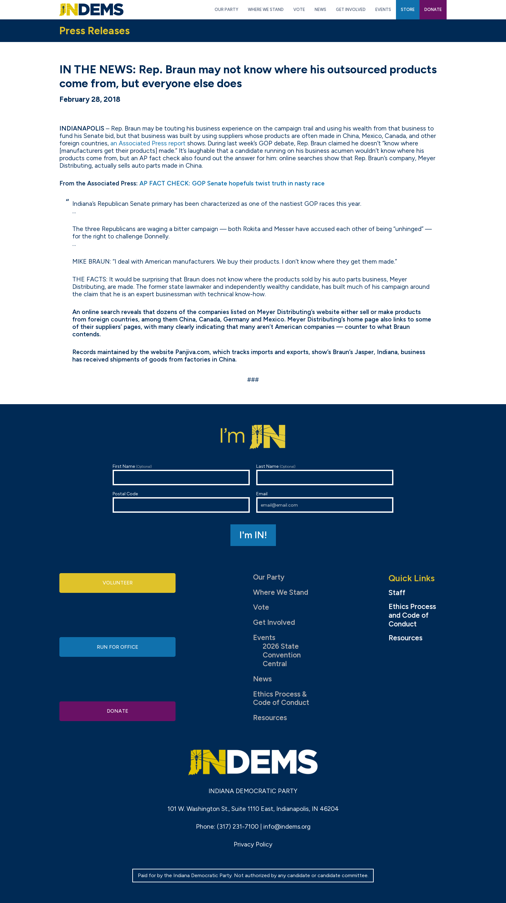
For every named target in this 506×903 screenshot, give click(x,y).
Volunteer (117, 584)
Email (324, 502)
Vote (261, 607)
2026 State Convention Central (282, 655)
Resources (270, 717)
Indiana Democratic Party (91, 9)
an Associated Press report (148, 143)
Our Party (268, 577)
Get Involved (274, 622)
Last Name (324, 474)
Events (264, 637)
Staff (397, 593)
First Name (181, 474)
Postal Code (181, 502)
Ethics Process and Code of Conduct (412, 615)
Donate (117, 709)
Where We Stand (280, 592)
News (262, 679)
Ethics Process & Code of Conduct (281, 698)
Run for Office (117, 647)
